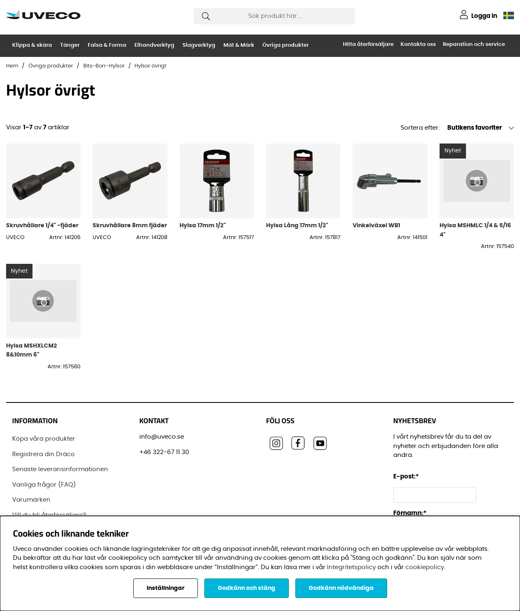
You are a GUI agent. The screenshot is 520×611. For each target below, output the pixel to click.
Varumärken (31, 500)
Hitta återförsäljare (368, 44)
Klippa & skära (32, 45)
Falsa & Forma (107, 45)
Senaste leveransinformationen (60, 469)
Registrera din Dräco (43, 454)
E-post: (407, 477)
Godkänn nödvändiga (341, 588)
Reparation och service (474, 44)
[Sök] (274, 16)
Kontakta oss (418, 44)
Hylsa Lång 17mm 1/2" (297, 225)
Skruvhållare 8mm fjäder (130, 225)
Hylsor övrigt (150, 66)
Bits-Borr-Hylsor (104, 66)
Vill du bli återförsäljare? (49, 515)
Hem (12, 66)
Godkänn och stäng (246, 588)
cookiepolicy (424, 567)
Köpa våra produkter (43, 439)
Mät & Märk (238, 45)
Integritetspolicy (351, 567)
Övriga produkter (285, 45)
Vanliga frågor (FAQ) (44, 485)
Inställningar (165, 588)
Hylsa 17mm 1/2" (203, 225)
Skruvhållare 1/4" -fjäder (42, 225)
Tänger (70, 45)
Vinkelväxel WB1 (376, 225)
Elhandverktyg (154, 45)
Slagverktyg (198, 45)
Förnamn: (410, 513)
